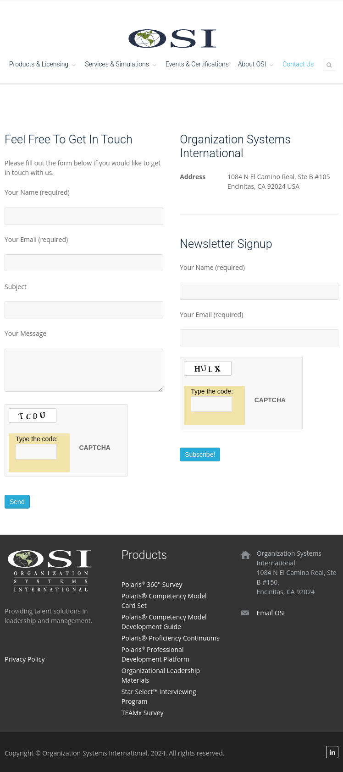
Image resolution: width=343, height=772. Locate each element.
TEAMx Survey (143, 712)
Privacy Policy (24, 659)
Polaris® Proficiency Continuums (171, 638)
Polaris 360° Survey (152, 584)
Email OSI (271, 612)
